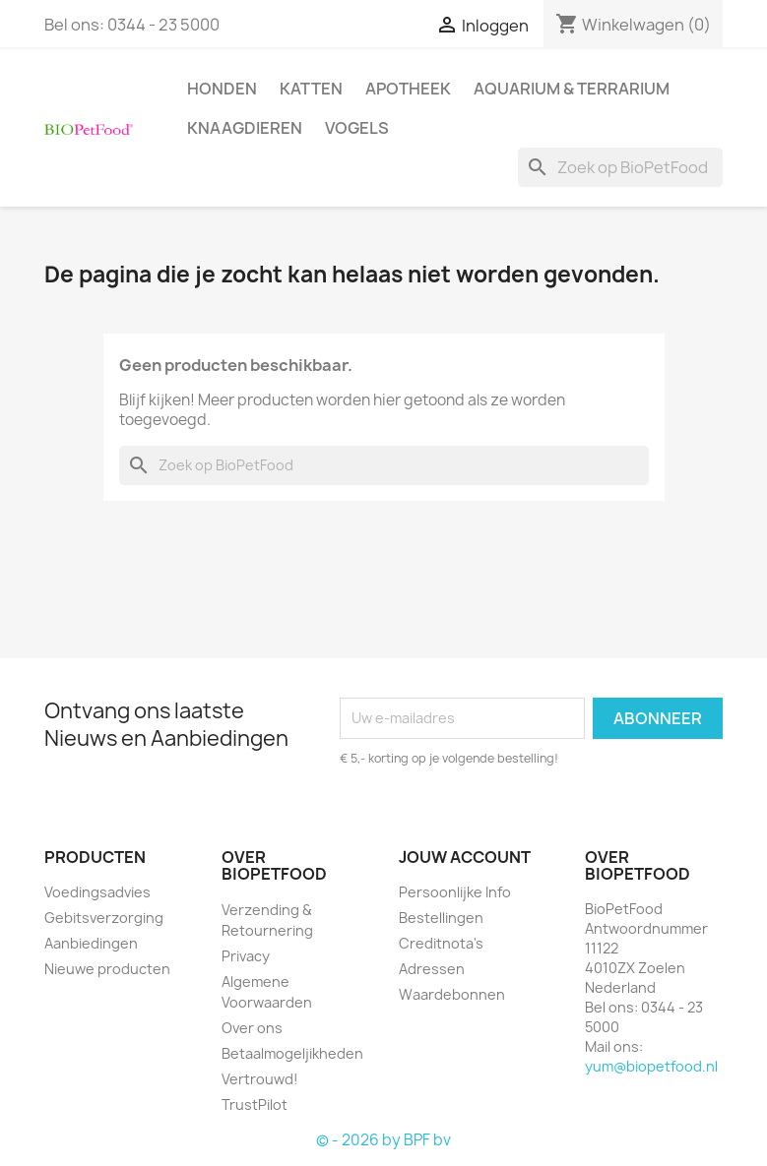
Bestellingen (441, 917)
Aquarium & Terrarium (572, 88)
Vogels (357, 128)
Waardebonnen (452, 994)
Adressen (432, 968)
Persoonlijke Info (455, 892)
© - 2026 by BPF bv (383, 1140)
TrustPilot (255, 1104)
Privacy (246, 956)
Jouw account (465, 857)
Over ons (252, 1027)
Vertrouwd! (260, 1079)
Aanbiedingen (91, 943)
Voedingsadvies (97, 892)
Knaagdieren (244, 128)
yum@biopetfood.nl (651, 1066)
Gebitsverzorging (103, 917)
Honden (222, 88)
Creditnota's (441, 943)
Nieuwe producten (107, 968)
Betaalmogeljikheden (292, 1053)
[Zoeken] (620, 167)
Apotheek (408, 88)
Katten (311, 88)
